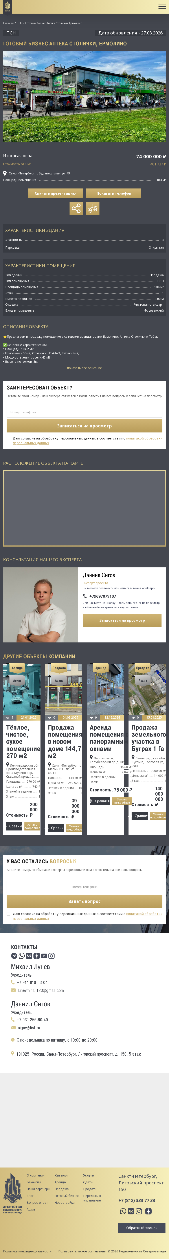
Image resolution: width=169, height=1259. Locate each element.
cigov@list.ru (29, 1027)
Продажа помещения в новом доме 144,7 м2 (65, 741)
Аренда (60, 1182)
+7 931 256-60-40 (32, 1019)
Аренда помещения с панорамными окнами (111, 737)
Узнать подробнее (32, 826)
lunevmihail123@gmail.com (41, 990)
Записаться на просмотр (122, 620)
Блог (30, 1196)
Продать (90, 1189)
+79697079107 (102, 596)
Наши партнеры (38, 1189)
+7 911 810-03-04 (32, 982)
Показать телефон (114, 193)
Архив (31, 1209)
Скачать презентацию (55, 193)
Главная (8, 23)
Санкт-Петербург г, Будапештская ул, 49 (36, 173)
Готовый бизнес (67, 1196)
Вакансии (34, 1182)
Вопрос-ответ (37, 1202)
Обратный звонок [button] (142, 1227)
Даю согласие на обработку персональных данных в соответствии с (87, 440)
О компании (35, 1175)
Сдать (88, 1182)
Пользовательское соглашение (82, 1251)
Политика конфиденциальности (27, 1251)
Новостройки (65, 1202)
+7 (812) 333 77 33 (136, 1200)
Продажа (62, 1189)
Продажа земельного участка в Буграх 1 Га (149, 737)
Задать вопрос (85, 901)
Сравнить (15, 826)
